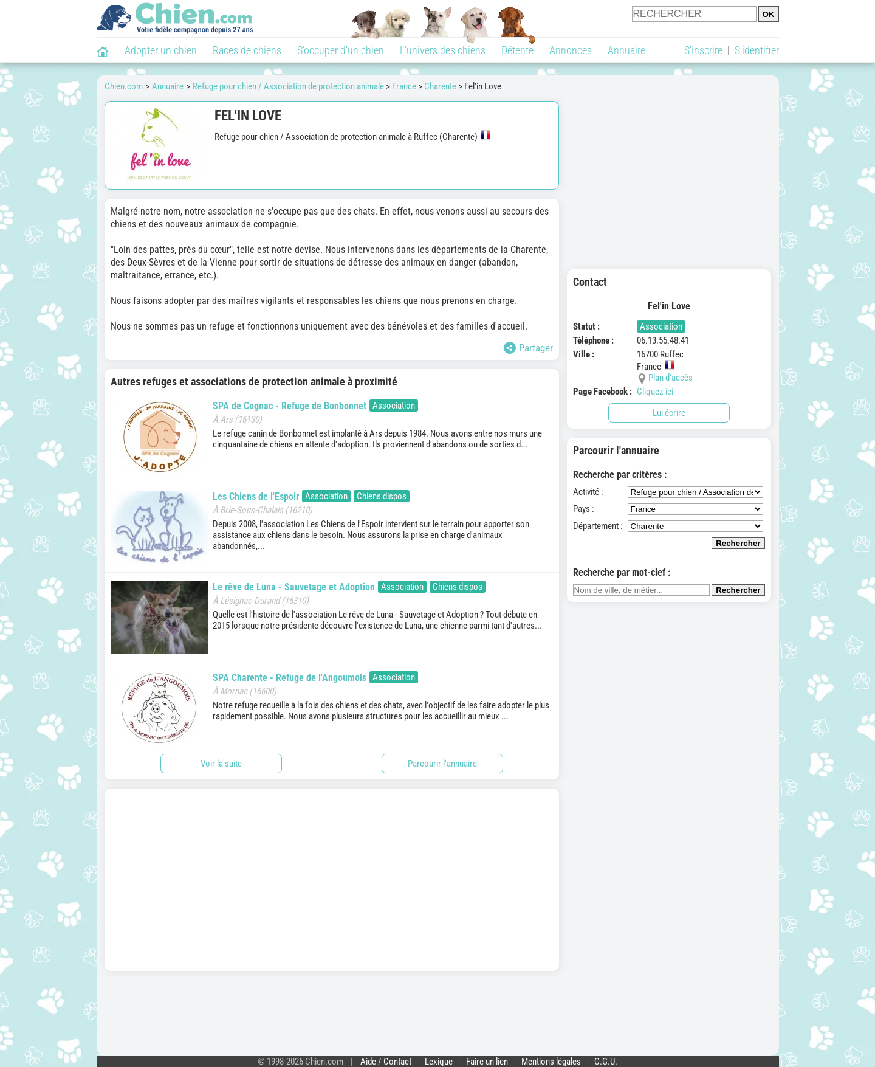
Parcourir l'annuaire (442, 763)
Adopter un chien (161, 50)
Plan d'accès (670, 377)
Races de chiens (247, 50)
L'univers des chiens (443, 50)
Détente (517, 50)
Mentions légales (551, 1061)
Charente (440, 86)
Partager (528, 348)
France (404, 86)
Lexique (439, 1061)
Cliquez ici (655, 391)
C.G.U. (605, 1061)
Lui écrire (669, 412)
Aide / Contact (385, 1061)
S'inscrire (703, 50)
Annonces (570, 50)
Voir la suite (221, 763)
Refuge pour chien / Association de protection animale (288, 86)
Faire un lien (487, 1061)
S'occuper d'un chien (340, 50)
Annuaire (626, 50)
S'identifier (757, 50)
